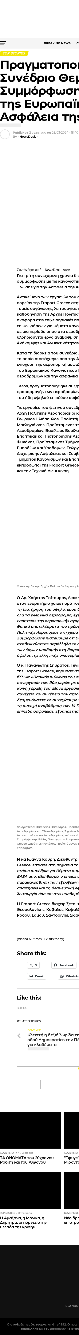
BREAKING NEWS (57, 43)
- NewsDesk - (28, 136)
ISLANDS (71, 1306)
